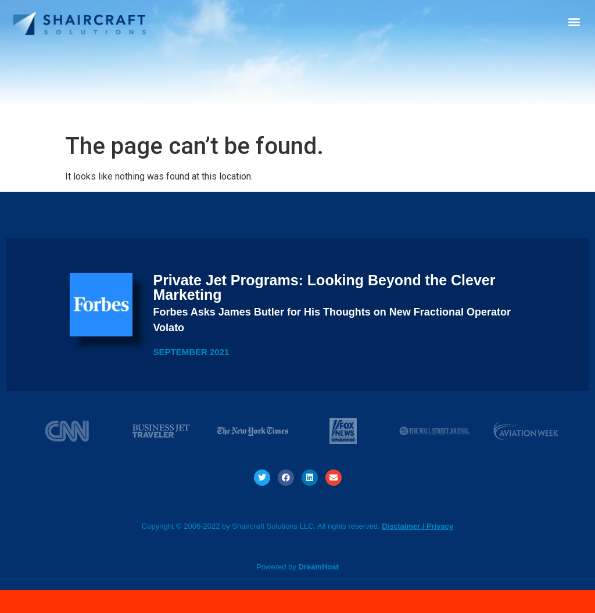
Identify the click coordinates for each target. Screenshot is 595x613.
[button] (573, 21)
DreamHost (318, 566)
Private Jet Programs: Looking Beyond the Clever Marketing (324, 287)
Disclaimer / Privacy (417, 526)
